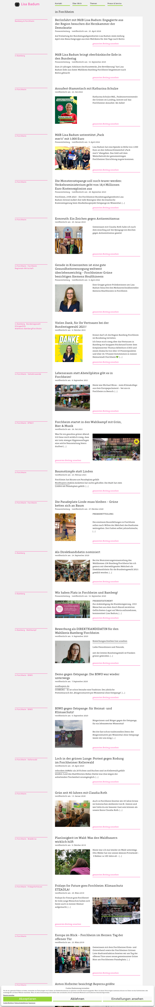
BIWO (30, 675)
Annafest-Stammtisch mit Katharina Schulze (86, 88)
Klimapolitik (20, 326)
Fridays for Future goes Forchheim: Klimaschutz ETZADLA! (89, 887)
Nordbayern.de (62, 483)
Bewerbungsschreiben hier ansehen (110, 641)
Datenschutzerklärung (21, 1003)
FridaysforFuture (35, 887)
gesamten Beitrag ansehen (106, 44)
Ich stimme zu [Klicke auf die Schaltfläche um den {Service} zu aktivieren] (107, 455)
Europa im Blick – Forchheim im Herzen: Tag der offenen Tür (89, 937)
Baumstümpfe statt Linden (74, 471)
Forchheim (32, 266)
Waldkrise (32, 839)
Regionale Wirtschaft (24, 268)
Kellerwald (32, 760)
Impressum (32, 1003)
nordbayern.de (62, 686)
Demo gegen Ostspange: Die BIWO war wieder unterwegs (87, 676)
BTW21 (31, 423)
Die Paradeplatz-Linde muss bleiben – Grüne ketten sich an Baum (86, 504)
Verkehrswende (34, 374)
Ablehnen (77, 999)
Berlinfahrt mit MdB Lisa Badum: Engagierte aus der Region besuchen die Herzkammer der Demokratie (89, 24)
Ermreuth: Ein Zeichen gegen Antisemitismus (87, 218)
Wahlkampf (31, 630)
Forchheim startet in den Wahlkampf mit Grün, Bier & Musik (88, 424)
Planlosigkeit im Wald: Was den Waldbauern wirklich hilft (86, 840)
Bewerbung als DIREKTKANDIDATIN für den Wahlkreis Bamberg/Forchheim (87, 631)
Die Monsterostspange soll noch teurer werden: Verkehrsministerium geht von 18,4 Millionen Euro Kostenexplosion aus (88, 185)
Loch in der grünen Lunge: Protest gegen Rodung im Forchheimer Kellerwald (89, 760)
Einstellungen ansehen (127, 999)
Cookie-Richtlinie (8, 1003)
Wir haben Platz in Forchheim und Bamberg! (86, 592)
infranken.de (61, 771)
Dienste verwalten (8, 995)
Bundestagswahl (33, 324)
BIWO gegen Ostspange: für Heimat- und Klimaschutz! (83, 710)
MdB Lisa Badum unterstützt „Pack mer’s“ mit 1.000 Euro (79, 137)
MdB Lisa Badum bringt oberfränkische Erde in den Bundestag (88, 56)
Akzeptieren (27, 999)
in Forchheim (20, 90)
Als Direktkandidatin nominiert (77, 552)
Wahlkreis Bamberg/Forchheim (28, 329)
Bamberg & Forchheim (24, 21)
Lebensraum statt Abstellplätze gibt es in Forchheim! (84, 375)
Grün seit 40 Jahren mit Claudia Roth (81, 793)
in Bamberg (20, 56)
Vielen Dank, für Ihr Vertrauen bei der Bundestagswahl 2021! (82, 325)
